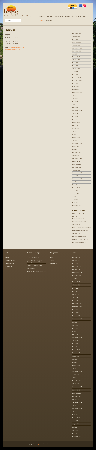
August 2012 (76, 194)
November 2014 (76, 167)
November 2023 (76, 51)
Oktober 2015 (76, 155)
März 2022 (75, 66)
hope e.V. (39, 444)
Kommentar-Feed (10, 263)
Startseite (42, 16)
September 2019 (77, 92)
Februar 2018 (76, 122)
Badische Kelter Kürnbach (79, 236)
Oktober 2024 (76, 45)
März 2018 (75, 119)
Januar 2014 (75, 176)
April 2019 (75, 104)
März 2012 (75, 202)
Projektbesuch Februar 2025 (80, 230)
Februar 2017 (76, 137)
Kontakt (41, 20)
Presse (52, 260)
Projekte (67, 16)
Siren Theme (65, 444)
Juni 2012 (75, 200)
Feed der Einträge (10, 260)
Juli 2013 (74, 182)
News (51, 257)
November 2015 (76, 152)
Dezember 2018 (76, 107)
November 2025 (76, 33)
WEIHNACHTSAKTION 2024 (80, 239)
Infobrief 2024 (76, 233)
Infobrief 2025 (76, 224)
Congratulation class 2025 (79, 221)
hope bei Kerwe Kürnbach (79, 242)
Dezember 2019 (76, 89)
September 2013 (77, 179)
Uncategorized (54, 263)
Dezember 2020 (76, 78)
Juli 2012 (74, 197)
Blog (84, 16)
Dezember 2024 (76, 42)
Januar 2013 (75, 191)
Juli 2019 (74, 95)
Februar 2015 (76, 161)
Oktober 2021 (76, 69)
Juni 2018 (75, 113)
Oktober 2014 (76, 170)
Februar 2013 (76, 188)
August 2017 (76, 128)
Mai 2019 (75, 101)
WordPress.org (9, 266)
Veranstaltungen (76, 16)
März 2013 (75, 185)
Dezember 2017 (76, 125)
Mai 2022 (75, 63)
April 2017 (75, 134)
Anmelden (7, 257)
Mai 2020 (75, 84)
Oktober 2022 (76, 60)
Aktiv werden (59, 16)
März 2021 (75, 75)
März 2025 (75, 39)
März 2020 (75, 86)
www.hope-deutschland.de (12, 49)
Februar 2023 (76, 57)
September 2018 (77, 110)
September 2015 (77, 158)
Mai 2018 (75, 116)
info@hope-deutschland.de (16, 47)
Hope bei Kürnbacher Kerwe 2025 (81, 227)
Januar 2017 (75, 140)
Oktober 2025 (76, 36)
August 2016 (76, 146)
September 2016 (77, 143)
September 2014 (77, 173)
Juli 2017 (74, 131)
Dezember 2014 (76, 164)
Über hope (50, 16)
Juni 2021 (75, 72)
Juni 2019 (75, 98)
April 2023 (75, 54)
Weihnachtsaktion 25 (78, 214)
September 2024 (77, 48)
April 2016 (75, 149)
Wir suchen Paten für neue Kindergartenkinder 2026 (34, 261)
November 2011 (76, 205)
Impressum (49, 20)
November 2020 (76, 81)
